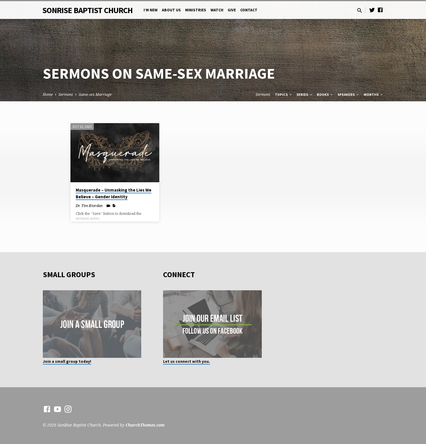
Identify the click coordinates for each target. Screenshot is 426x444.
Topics (284, 94)
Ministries (195, 10)
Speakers (348, 94)
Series (304, 94)
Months (373, 94)
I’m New (151, 10)
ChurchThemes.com (145, 425)
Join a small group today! (67, 361)
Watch (217, 10)
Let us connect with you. (186, 361)
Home (48, 94)
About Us (171, 10)
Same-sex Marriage (95, 94)
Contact (248, 10)
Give (232, 10)
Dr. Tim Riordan (89, 205)
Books (325, 94)
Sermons (66, 94)
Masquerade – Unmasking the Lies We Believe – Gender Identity (113, 193)
